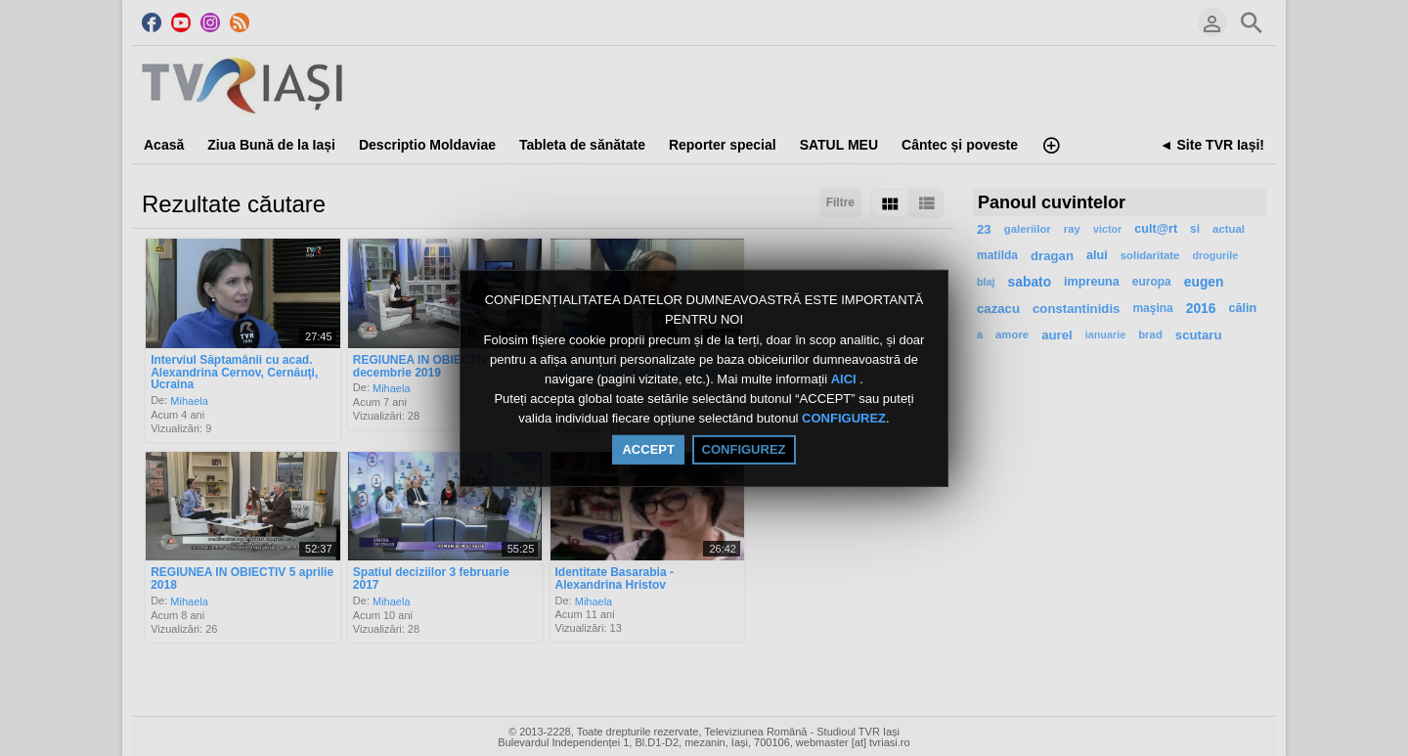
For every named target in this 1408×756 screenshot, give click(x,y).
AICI (845, 379)
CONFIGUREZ (844, 419)
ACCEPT (648, 449)
